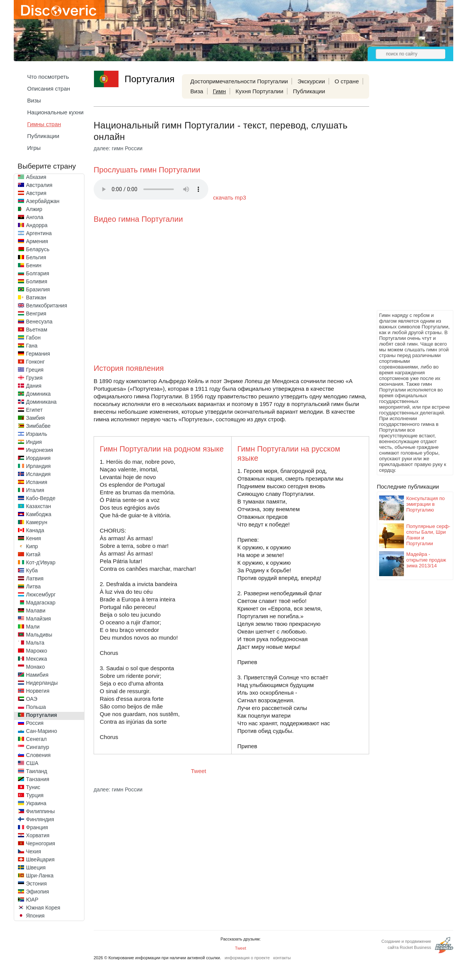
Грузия (34, 378)
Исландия (38, 474)
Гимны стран (44, 124)
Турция (35, 795)
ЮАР (32, 900)
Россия (35, 723)
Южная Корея (43, 908)
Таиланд (36, 771)
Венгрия (36, 313)
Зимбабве (38, 426)
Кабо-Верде (40, 498)
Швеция (35, 867)
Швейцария (40, 859)
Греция (35, 370)
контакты (282, 957)
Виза (196, 91)
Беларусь (37, 249)
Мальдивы (39, 635)
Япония (35, 916)
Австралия (39, 185)
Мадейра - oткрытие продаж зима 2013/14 (426, 560)
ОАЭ (31, 699)
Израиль (36, 434)
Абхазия (36, 177)
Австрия (36, 193)
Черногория (40, 843)
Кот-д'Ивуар (40, 562)
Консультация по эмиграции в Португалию (425, 504)
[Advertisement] (407, 193)
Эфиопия (37, 892)
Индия (34, 442)
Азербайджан (43, 201)
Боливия (36, 281)
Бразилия (38, 289)
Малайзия (38, 619)
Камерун (36, 522)
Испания (36, 482)
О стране (346, 81)
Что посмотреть (48, 76)
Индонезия (39, 450)
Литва (33, 586)
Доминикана (41, 402)
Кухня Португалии (259, 91)
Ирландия (38, 466)
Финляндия (40, 819)
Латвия (35, 578)
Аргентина (39, 233)
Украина (36, 803)
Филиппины (40, 811)
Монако (35, 667)
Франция (37, 827)
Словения (38, 755)
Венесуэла (39, 321)
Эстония (36, 883)
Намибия (37, 675)
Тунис (33, 787)
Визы (34, 100)
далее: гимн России (118, 148)
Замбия (35, 418)
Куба (32, 570)
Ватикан (36, 297)
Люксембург (41, 594)
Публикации (43, 136)
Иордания (38, 458)
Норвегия (37, 691)
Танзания (37, 779)
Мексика (36, 659)
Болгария (37, 273)
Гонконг (35, 362)
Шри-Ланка (40, 875)
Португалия (41, 715)
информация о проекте (247, 957)
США (32, 763)
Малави (35, 611)
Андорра (36, 225)
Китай (33, 554)
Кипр (32, 546)
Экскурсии (311, 81)
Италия (35, 490)
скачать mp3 (229, 197)
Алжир (34, 209)
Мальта (35, 643)
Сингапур (37, 747)
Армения (37, 241)
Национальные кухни (55, 112)
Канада (35, 530)
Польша (36, 707)
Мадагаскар (40, 602)
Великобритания (46, 305)
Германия (38, 354)
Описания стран (48, 88)
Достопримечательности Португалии (239, 81)
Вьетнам (36, 329)
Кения (33, 538)
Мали (33, 627)
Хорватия (37, 835)
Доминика (38, 394)
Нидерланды (42, 683)
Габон (33, 338)
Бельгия (36, 257)
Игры (34, 148)
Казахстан (38, 506)
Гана (31, 346)
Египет (34, 410)
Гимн (219, 91)
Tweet (198, 771)
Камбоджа (38, 514)
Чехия (33, 851)
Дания (33, 386)
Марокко (36, 651)
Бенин (33, 265)
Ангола (34, 217)
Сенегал (36, 739)
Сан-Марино (41, 731)
